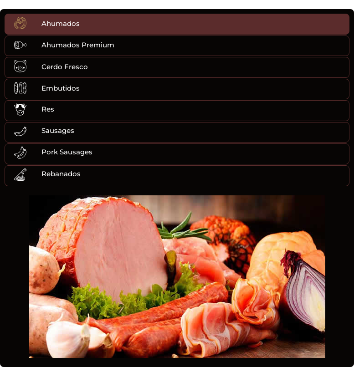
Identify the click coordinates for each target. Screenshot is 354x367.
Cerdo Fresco (64, 66)
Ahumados (60, 23)
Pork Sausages (66, 152)
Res (47, 109)
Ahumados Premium (77, 45)
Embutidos (60, 88)
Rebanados (61, 173)
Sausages (57, 130)
